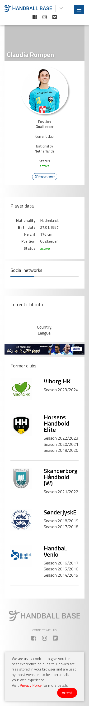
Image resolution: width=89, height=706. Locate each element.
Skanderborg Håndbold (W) (61, 477)
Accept (67, 693)
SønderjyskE (60, 512)
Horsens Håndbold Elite (56, 423)
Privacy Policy (31, 685)
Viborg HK (57, 381)
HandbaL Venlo (55, 551)
